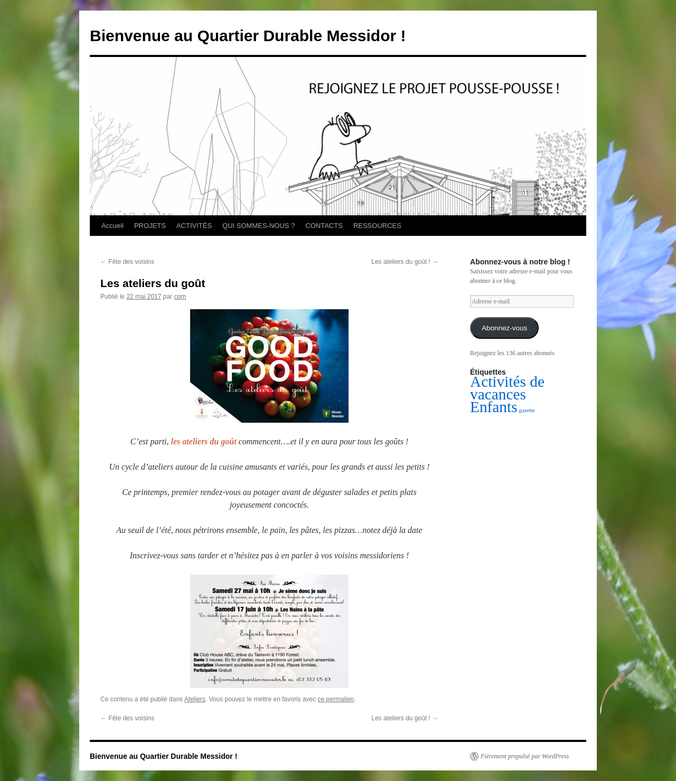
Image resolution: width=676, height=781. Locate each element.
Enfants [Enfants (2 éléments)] (494, 406)
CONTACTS (324, 226)
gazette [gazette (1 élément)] (527, 410)
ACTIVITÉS (194, 226)
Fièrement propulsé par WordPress (525, 756)
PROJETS (150, 226)
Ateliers (194, 699)
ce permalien (336, 699)
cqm (180, 296)
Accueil (112, 226)
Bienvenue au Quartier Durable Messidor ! (248, 35)
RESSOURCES (377, 226)
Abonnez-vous (504, 328)
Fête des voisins (127, 261)
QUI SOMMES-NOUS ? (258, 226)
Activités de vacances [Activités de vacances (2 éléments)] (507, 388)
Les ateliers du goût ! (404, 261)
